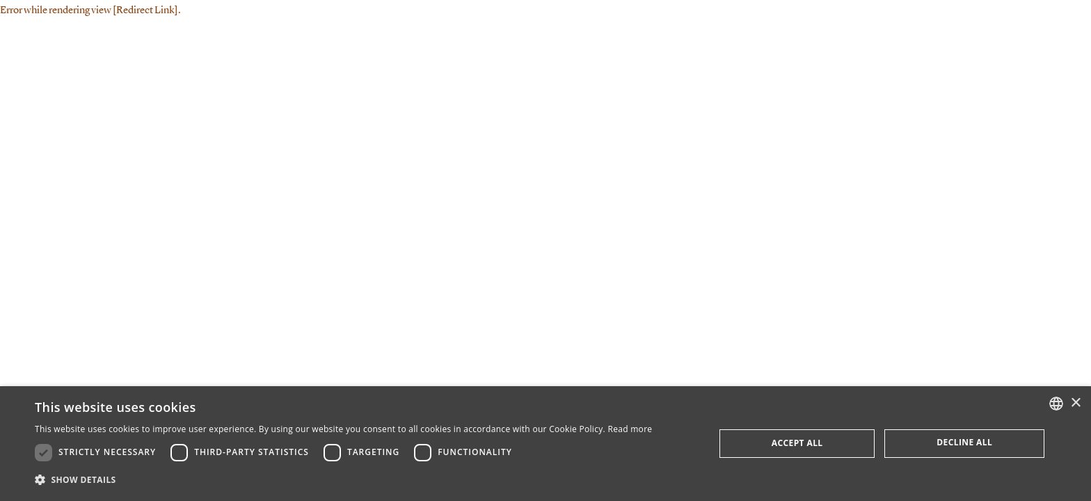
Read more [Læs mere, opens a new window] (629, 429)
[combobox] (1056, 404)
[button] (343, 480)
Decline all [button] (964, 442)
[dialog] (545, 443)
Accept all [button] (797, 443)
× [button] (1075, 403)
